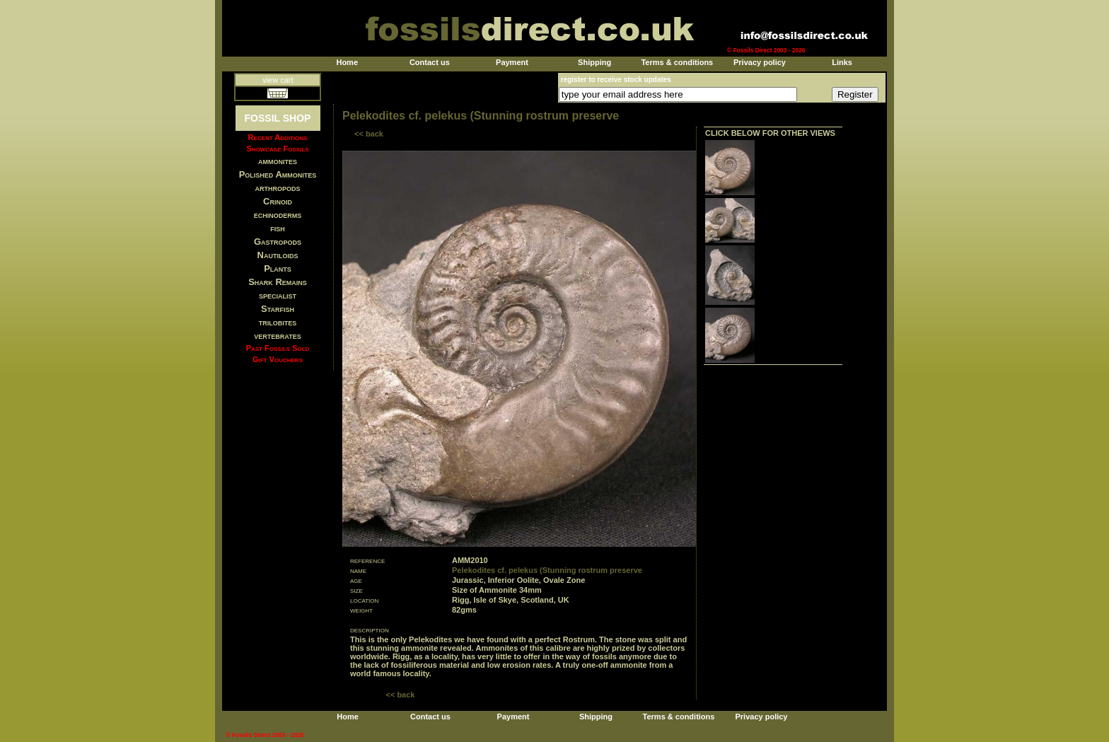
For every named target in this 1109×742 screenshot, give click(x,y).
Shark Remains (277, 282)
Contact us (430, 62)
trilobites (278, 322)
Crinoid (277, 201)
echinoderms (278, 214)
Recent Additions (278, 137)
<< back (368, 133)
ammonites (277, 161)
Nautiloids (277, 255)
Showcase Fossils (277, 148)
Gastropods (277, 241)
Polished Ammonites (278, 174)
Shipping (594, 62)
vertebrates (277, 335)
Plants (277, 268)
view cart (277, 80)
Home (347, 62)
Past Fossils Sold (278, 348)
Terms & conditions (677, 62)
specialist (277, 295)
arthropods (277, 187)
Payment (512, 62)
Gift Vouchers (277, 359)
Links (842, 62)
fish (277, 228)
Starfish (277, 308)
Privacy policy (759, 62)
